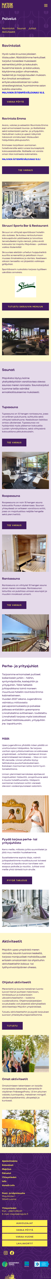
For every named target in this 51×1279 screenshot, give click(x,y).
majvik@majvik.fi (19, 1214)
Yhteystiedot (9, 1177)
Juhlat (32, 28)
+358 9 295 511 (15, 1211)
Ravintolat (8, 28)
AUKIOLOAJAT (24, 1223)
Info (4, 1181)
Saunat (21, 28)
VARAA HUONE (25, 1237)
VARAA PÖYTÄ (15, 102)
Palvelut (6, 1173)
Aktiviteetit (8, 32)
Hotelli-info (8, 1185)
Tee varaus (25, 170)
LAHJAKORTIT (24, 1244)
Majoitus (6, 1169)
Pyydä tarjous (17, 881)
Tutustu (12, 1026)
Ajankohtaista (9, 1161)
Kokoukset (7, 1165)
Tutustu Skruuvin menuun (25, 307)
